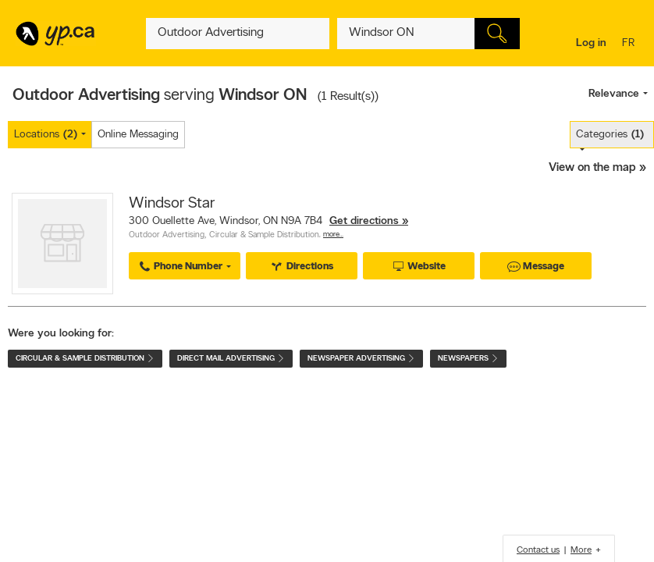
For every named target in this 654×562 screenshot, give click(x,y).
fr (630, 44)
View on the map (592, 168)
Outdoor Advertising (166, 235)
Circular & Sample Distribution (264, 235)
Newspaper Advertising (361, 358)
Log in (591, 43)
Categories (610, 134)
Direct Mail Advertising (231, 358)
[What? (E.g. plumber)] (237, 33)
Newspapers (468, 358)
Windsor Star (172, 204)
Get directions (364, 221)
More (581, 550)
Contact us (538, 550)
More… (333, 234)
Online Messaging (138, 134)
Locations (45, 134)
